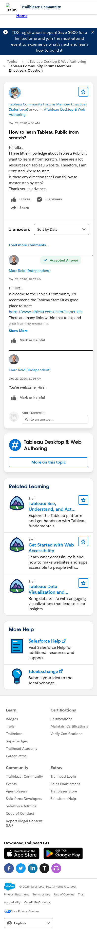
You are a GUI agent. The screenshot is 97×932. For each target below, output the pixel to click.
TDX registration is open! (34, 32)
